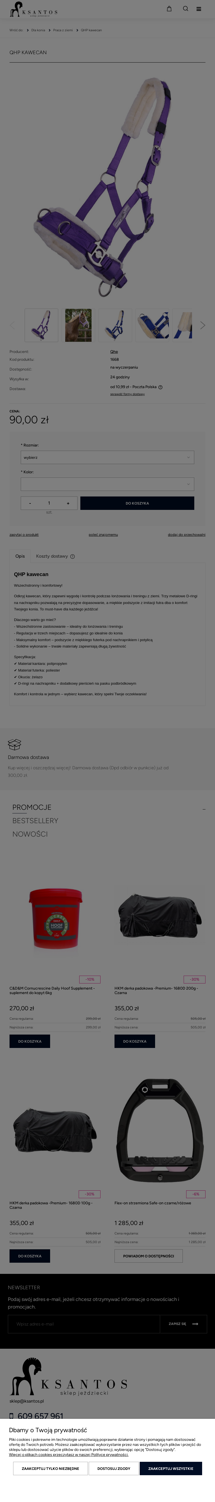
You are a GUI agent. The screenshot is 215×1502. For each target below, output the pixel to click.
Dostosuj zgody (113, 1469)
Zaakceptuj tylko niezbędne (50, 1469)
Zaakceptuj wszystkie (170, 1469)
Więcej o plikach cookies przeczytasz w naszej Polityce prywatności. (68, 1454)
